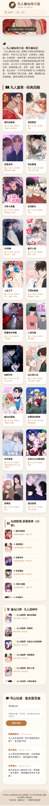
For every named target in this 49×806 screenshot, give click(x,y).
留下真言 (16, 724)
